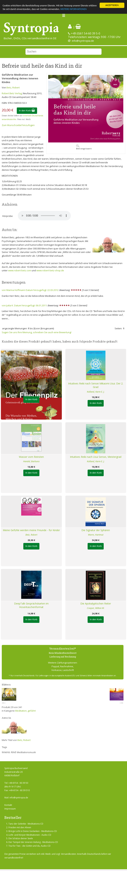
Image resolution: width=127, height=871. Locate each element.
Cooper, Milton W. (95, 608)
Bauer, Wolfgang (31, 388)
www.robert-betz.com (19, 270)
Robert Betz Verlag (12, 93)
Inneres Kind (9, 752)
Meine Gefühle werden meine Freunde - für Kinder (31, 530)
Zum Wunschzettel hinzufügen (18, 125)
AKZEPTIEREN (112, 5)
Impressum (10, 808)
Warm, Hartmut (95, 534)
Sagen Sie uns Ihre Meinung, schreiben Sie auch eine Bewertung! (36, 332)
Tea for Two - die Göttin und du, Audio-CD (29, 845)
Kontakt (8, 804)
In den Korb (27, 110)
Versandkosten (68, 853)
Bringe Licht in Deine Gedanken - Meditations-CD (32, 831)
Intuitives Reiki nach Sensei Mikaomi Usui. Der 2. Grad (95, 385)
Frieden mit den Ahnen (19, 827)
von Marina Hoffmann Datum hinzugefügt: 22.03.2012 (30, 290)
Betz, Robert (13, 87)
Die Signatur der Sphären (95, 530)
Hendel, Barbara (31, 461)
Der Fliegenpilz (31, 383)
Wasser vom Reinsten (31, 456)
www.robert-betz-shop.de (50, 270)
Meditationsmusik (26, 752)
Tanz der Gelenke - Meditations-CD (25, 823)
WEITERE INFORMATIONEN (73, 9)
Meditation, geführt (25, 710)
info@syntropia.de (83, 40)
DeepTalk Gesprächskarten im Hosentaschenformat (31, 605)
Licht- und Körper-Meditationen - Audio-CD (29, 834)
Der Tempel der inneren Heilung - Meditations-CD (33, 842)
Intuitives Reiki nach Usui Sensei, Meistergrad (95, 456)
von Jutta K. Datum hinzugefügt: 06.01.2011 (24, 305)
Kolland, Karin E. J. (95, 391)
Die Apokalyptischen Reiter (95, 603)
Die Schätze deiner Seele (20, 838)
